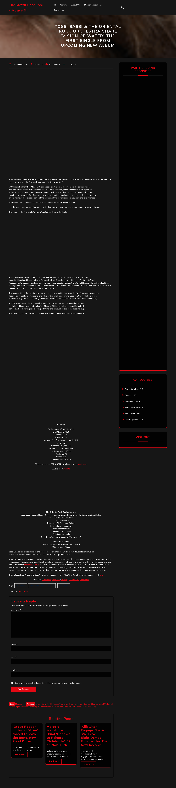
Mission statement (93, 5)
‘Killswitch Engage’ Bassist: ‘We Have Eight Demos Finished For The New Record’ (94, 736)
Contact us (59, 10)
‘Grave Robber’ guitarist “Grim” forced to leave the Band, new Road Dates (25, 734)
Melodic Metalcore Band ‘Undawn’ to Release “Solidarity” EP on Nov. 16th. (59, 736)
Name (14, 644)
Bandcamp (84, 580)
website (66, 469)
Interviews (129, 401)
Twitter (64, 580)
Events (128, 395)
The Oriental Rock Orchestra (42, 585)
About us (75, 5)
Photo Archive (60, 5)
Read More (20, 755)
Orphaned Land (31, 565)
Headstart (74, 580)
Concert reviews (132, 389)
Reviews (129, 413)
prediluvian (20, 585)
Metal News (23, 591)
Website (56, 580)
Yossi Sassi (64, 585)
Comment (16, 610)
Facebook (46, 580)
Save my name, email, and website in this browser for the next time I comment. (48, 683)
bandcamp (82, 464)
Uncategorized (131, 419)
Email (14, 657)
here (101, 575)
